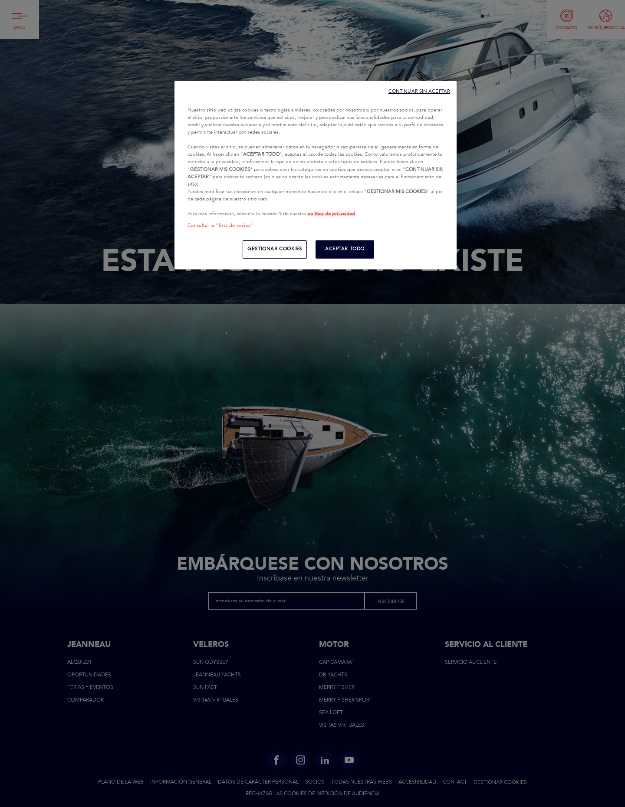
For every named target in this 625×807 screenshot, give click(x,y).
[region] (315, 175)
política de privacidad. (331, 214)
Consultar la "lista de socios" (220, 226)
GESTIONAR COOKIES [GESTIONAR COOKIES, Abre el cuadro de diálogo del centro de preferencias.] (274, 249)
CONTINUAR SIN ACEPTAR (419, 91)
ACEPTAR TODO (345, 249)
